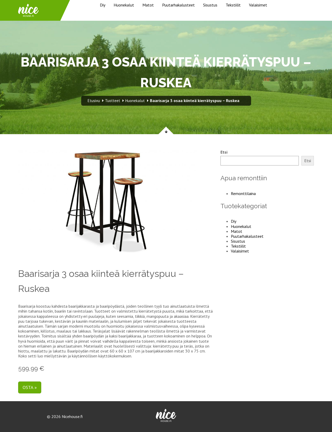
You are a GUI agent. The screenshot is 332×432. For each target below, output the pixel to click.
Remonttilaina (243, 193)
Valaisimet (258, 5)
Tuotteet (112, 100)
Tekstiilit (233, 5)
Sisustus (210, 5)
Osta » (30, 387)
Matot (148, 5)
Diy (102, 5)
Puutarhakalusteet (178, 5)
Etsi (223, 152)
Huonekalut (124, 5)
